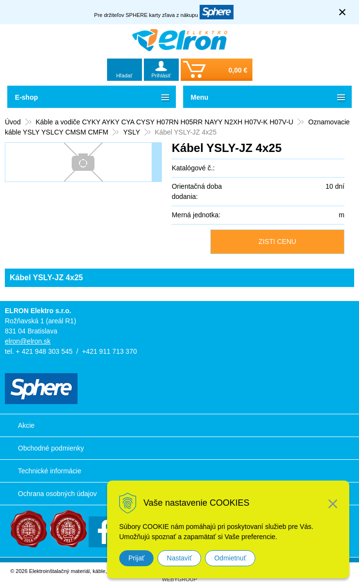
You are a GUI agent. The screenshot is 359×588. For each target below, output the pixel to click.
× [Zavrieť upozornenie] (342, 12)
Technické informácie (49, 471)
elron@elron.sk (27, 341)
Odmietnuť (230, 558)
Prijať (136, 558)
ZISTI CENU (278, 241)
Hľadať (124, 75)
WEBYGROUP (179, 579)
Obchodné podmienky (51, 448)
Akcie (26, 425)
